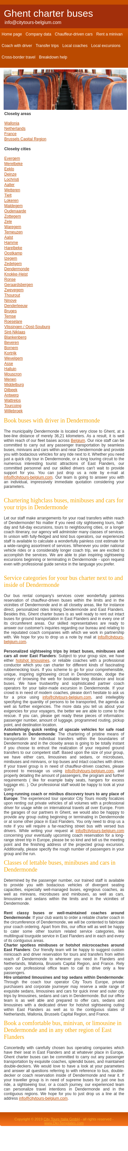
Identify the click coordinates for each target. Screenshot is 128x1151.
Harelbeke (13, 248)
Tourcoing (12, 405)
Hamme (11, 242)
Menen (10, 379)
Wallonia (11, 123)
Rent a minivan (109, 34)
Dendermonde (16, 269)
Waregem (12, 227)
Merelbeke (13, 163)
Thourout (12, 295)
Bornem (11, 348)
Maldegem (13, 206)
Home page (12, 34)
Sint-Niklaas (14, 332)
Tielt (7, 195)
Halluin (10, 369)
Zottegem (12, 216)
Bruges (10, 311)
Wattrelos (12, 400)
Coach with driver (17, 45)
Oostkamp (13, 253)
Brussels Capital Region (25, 139)
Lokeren (11, 200)
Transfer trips (47, 45)
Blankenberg (15, 337)
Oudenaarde (15, 211)
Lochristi (11, 179)
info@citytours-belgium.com (33, 22)
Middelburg (14, 384)
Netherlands (15, 128)
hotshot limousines (32, 660)
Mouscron (13, 374)
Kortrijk (10, 353)
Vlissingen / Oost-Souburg (27, 326)
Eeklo (9, 169)
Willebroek (13, 411)
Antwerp (11, 395)
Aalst (8, 237)
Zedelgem (13, 263)
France (10, 134)
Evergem (12, 158)
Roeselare (13, 321)
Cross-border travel (18, 57)
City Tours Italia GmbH (62, 1119)
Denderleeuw (16, 305)
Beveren (11, 342)
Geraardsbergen (18, 284)
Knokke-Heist (16, 274)
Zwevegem (14, 290)
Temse (10, 316)
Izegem (10, 258)
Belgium (78, 440)
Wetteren (12, 190)
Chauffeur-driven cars (74, 34)
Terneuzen (13, 232)
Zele (8, 221)
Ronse (10, 279)
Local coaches (75, 45)
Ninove (10, 300)
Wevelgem (13, 358)
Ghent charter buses (48, 13)
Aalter (9, 184)
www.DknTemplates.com (64, 1123)
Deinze (10, 174)
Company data (38, 34)
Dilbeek (10, 390)
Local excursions (105, 45)
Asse (8, 363)
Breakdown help (53, 57)
